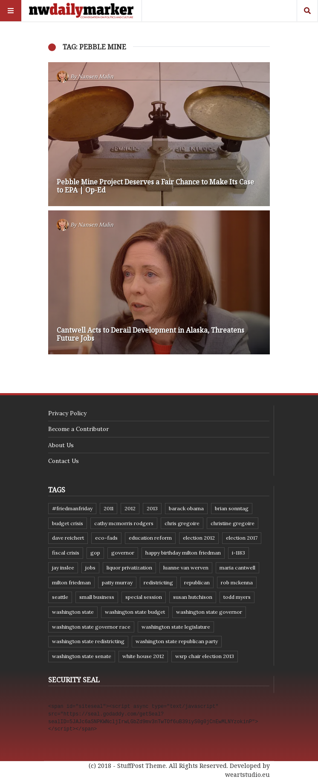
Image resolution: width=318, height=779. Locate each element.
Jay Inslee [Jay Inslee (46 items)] (63, 567)
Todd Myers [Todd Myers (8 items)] (237, 597)
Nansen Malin (95, 76)
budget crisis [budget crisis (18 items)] (67, 523)
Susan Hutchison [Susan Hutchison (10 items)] (192, 597)
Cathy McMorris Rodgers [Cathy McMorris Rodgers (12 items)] (123, 523)
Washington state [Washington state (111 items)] (73, 612)
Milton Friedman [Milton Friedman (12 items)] (71, 582)
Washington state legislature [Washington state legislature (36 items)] (176, 627)
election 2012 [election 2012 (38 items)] (199, 538)
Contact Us (63, 461)
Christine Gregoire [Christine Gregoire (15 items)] (232, 523)
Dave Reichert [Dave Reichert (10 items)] (68, 538)
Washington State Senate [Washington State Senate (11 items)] (81, 656)
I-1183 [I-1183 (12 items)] (238, 552)
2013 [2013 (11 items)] (152, 508)
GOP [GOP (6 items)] (95, 552)
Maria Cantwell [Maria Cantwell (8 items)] (237, 567)
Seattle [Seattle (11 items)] (60, 597)
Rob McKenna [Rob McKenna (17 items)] (237, 582)
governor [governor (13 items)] (122, 552)
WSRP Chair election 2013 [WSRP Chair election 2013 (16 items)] (204, 656)
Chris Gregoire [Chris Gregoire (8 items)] (182, 523)
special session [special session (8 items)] (143, 597)
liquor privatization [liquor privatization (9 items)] (129, 567)
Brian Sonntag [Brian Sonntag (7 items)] (232, 508)
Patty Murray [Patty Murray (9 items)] (117, 582)
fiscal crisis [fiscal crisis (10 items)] (65, 552)
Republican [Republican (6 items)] (197, 582)
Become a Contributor (78, 429)
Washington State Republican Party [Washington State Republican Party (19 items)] (177, 641)
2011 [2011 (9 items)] (108, 508)
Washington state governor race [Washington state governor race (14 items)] (91, 627)
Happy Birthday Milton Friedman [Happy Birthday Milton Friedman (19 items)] (183, 552)
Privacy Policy (67, 413)
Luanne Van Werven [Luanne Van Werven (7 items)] (185, 567)
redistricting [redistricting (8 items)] (158, 582)
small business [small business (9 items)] (96, 597)
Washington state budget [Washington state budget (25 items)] (135, 612)
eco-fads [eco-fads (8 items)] (106, 538)
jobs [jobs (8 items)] (90, 567)
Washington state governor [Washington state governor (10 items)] (209, 612)
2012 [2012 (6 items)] (130, 508)
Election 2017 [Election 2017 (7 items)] (241, 538)
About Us (61, 445)
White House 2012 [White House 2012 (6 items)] (143, 656)
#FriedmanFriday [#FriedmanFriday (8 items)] (72, 508)
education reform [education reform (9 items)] (150, 538)
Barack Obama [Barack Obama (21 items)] (186, 508)
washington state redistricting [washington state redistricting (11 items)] (88, 641)
